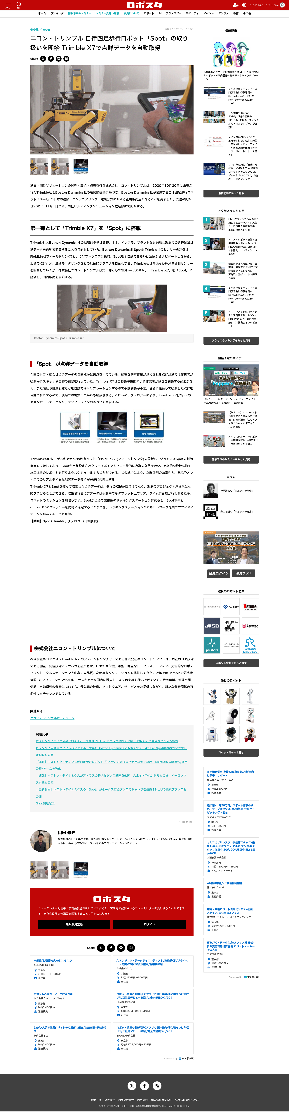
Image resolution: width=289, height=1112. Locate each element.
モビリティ (196, 13)
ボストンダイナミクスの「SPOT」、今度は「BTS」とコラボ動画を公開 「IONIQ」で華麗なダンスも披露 (112, 741)
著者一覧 (96, 1100)
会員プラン (243, 573)
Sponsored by (170, 1059)
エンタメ (228, 13)
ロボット (149, 13)
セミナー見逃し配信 (105, 13)
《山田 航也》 (184, 822)
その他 (253, 13)
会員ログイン (219, 573)
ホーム (35, 13)
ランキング (51, 13)
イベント (212, 13)
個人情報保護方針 (161, 1100)
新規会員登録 (74, 924)
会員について (130, 13)
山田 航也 (70, 832)
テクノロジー (175, 13)
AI (161, 13)
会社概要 (110, 1100)
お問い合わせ (126, 1100)
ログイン (149, 924)
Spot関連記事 (46, 803)
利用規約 (142, 1100)
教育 (242, 13)
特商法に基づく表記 (187, 1100)
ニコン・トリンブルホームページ (53, 718)
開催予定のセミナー (75, 13)
